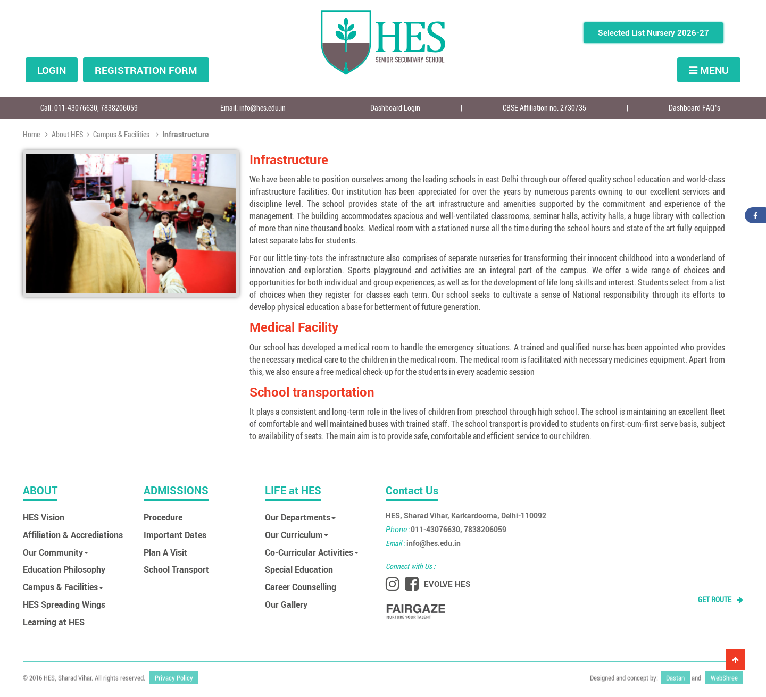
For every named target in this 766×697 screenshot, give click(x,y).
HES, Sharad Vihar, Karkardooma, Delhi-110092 (466, 515)
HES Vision (43, 517)
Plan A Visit (165, 552)
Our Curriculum (296, 534)
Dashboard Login (395, 108)
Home (32, 134)
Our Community (55, 552)
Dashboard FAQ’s (694, 108)
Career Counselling (300, 586)
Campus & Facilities (118, 134)
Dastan (675, 675)
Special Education (299, 569)
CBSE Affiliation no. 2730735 (544, 108)
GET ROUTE (720, 599)
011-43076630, (77, 108)
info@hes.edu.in (262, 108)
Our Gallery (286, 604)
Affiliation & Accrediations (73, 534)
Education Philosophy (64, 569)
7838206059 (119, 108)
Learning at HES (54, 621)
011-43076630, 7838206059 (446, 529)
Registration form (146, 70)
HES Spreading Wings (64, 604)
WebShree (724, 675)
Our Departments (300, 517)
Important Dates (175, 534)
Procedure (163, 517)
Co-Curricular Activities (312, 552)
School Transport (176, 569)
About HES (64, 134)
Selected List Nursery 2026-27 (653, 32)
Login (51, 70)
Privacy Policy (174, 675)
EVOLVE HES (447, 583)
